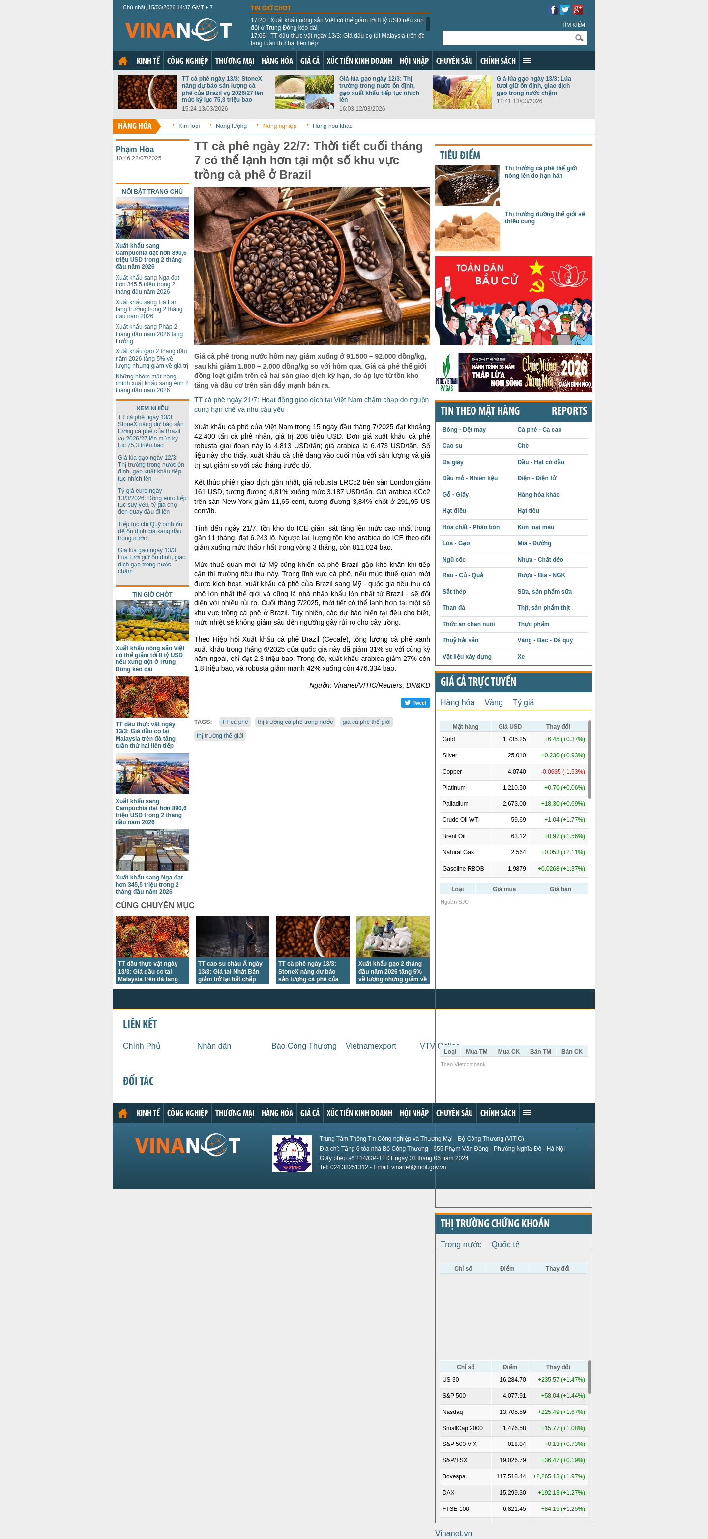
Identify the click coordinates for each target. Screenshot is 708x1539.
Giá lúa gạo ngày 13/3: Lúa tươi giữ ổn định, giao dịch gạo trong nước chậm (534, 85)
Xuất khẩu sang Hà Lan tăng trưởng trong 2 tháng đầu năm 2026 (149, 309)
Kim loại (189, 126)
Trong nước (461, 1244)
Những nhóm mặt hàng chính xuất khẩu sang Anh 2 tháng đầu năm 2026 (152, 383)
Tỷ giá (523, 702)
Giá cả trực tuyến (478, 683)
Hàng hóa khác (333, 126)
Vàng (493, 702)
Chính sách (498, 61)
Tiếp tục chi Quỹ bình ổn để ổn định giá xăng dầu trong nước (150, 531)
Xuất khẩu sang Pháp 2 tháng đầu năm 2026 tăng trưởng (149, 334)
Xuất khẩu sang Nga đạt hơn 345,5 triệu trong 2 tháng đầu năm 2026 (147, 284)
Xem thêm (527, 60)
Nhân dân (214, 1046)
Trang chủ (123, 61)
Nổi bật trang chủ (152, 191)
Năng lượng (231, 126)
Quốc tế (506, 1244)
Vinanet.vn (453, 1533)
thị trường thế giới (220, 735)
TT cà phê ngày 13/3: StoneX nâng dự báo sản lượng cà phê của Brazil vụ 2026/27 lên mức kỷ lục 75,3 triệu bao (222, 89)
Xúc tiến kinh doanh (359, 61)
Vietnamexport (371, 1046)
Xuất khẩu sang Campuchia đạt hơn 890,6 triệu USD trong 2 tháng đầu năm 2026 (151, 256)
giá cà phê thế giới (367, 722)
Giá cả (310, 61)
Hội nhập (414, 61)
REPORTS (569, 412)
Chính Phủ (142, 1046)
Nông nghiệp (279, 126)
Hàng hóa (277, 61)
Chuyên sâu (454, 61)
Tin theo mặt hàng (480, 412)
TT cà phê (235, 722)
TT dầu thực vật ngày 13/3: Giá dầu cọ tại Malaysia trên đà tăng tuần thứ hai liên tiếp (338, 39)
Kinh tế (148, 61)
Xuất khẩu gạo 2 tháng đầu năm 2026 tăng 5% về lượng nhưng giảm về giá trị (152, 358)
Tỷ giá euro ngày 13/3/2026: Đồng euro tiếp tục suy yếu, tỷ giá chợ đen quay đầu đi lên (152, 501)
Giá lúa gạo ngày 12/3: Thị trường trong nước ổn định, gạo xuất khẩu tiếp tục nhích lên (379, 89)
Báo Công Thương (304, 1046)
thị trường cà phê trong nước (295, 722)
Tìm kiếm (573, 25)
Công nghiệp (187, 61)
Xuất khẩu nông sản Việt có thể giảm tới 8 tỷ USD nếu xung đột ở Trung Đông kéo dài (339, 24)
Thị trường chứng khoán (495, 1224)
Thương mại (234, 61)
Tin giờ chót (271, 8)
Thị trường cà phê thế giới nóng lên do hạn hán (541, 172)
